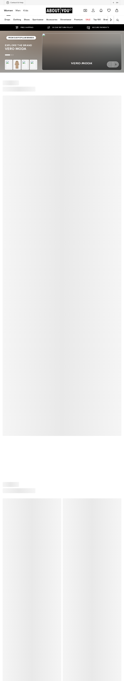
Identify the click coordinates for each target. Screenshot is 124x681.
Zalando (82, 483)
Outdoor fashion (12, 321)
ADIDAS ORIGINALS (13, 396)
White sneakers (70, 302)
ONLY (6, 353)
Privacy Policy (15, 265)
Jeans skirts (10, 330)
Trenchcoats (68, 330)
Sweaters (67, 335)
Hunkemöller (10, 372)
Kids (25, 10)
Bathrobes (9, 335)
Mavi (64, 391)
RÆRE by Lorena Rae (14, 363)
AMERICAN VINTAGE (14, 382)
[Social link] (7, 429)
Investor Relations (60, 473)
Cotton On (9, 368)
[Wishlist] (109, 10)
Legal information (43, 478)
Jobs (43, 473)
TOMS (7, 387)
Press (32, 473)
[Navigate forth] (110, 20)
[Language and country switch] (115, 2)
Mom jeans (67, 325)
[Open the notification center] (101, 10)
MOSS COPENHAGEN (73, 382)
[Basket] (117, 10)
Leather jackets (12, 325)
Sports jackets (11, 297)
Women (8, 10)
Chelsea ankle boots (72, 306)
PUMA (65, 377)
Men (18, 10)
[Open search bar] (116, 20)
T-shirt (7, 340)
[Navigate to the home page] (59, 10)
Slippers (8, 316)
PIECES (66, 363)
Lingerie (66, 311)
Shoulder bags (69, 340)
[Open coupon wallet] (85, 10)
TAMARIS (8, 358)
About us (20, 473)
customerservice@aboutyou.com (30, 268)
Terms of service (100, 473)
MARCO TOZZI (69, 372)
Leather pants (69, 297)
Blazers (7, 302)
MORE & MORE (69, 387)
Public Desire (68, 368)
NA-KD (65, 353)
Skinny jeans (10, 306)
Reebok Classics (70, 396)
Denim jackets (11, 311)
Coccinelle (67, 358)
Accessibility (63, 478)
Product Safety (82, 478)
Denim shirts (68, 321)
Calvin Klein (9, 377)
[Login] (93, 10)
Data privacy (80, 473)
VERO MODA (10, 391)
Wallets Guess (69, 316)
